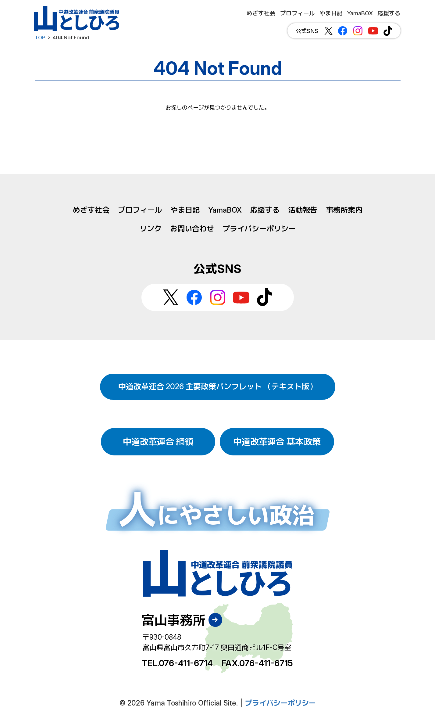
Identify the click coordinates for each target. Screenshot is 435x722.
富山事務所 (173, 620)
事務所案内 (344, 210)
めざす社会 (91, 210)
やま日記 (185, 210)
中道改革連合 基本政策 (277, 441)
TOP (40, 37)
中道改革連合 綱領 (158, 441)
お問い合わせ (192, 228)
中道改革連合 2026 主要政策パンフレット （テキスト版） (217, 386)
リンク (151, 228)
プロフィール (140, 210)
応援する (265, 210)
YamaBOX (225, 210)
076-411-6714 (186, 663)
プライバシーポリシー (259, 228)
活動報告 (302, 210)
